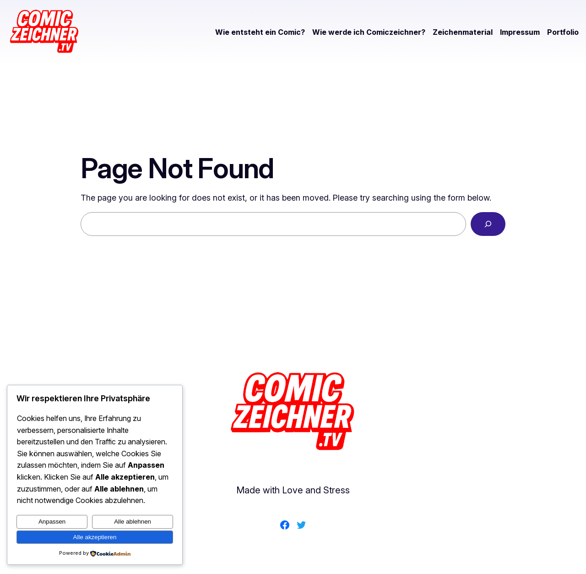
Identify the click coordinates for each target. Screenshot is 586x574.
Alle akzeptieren (95, 537)
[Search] (488, 224)
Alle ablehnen (132, 521)
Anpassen (51, 521)
